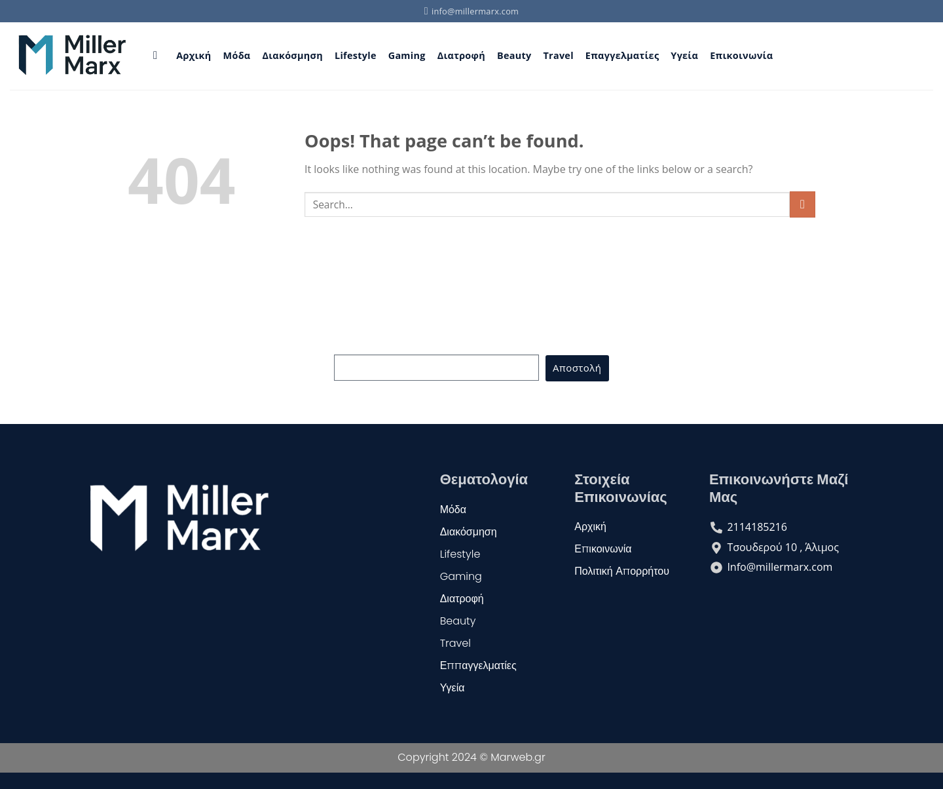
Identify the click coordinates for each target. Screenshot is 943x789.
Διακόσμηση (292, 55)
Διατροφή (461, 55)
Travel (558, 55)
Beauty (514, 55)
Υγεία (684, 55)
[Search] (158, 56)
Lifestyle (356, 55)
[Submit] (802, 204)
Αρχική (193, 55)
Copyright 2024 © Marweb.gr (471, 757)
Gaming (407, 55)
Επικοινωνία (741, 55)
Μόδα (237, 55)
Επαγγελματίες (622, 55)
